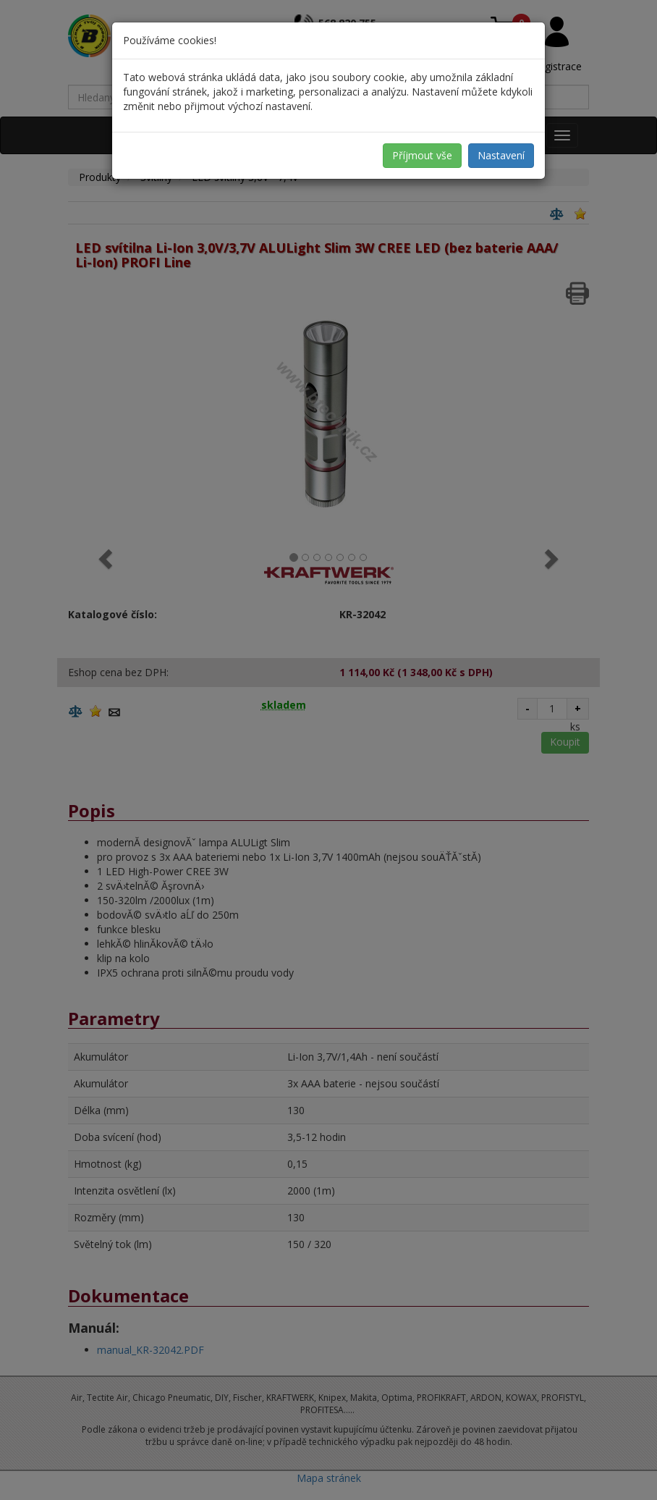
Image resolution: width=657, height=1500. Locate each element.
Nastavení (501, 155)
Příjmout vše (422, 155)
